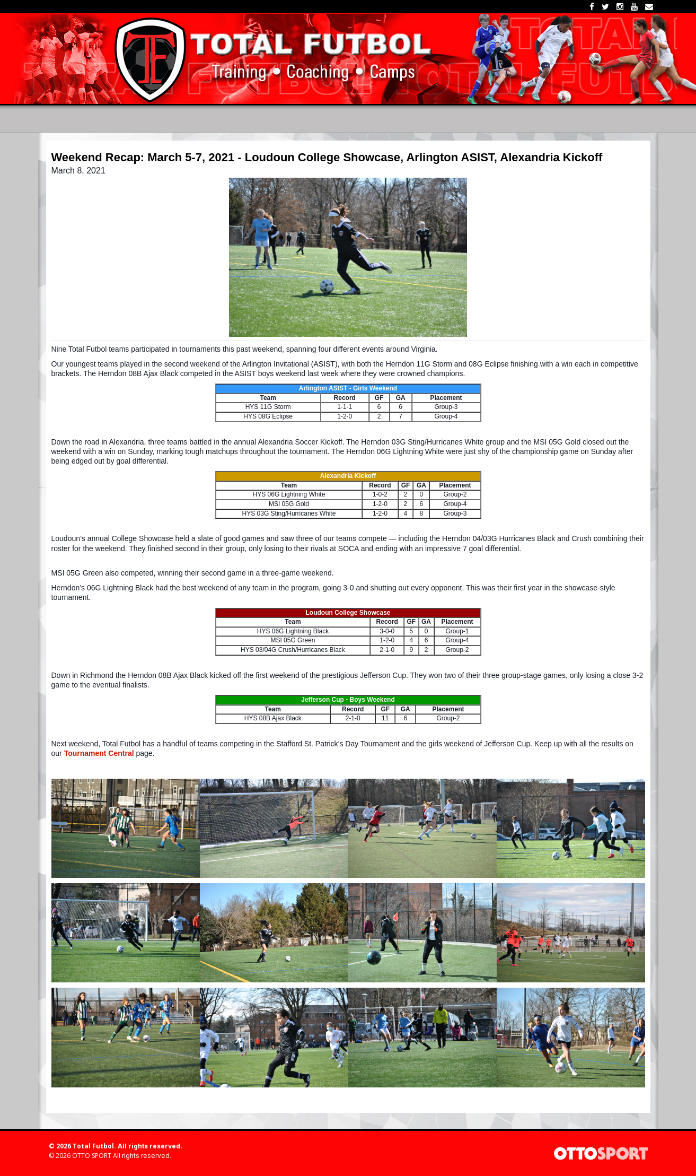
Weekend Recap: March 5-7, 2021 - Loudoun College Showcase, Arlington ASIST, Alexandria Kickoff (327, 157)
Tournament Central (99, 753)
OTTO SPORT (91, 1155)
